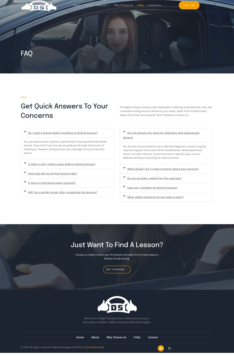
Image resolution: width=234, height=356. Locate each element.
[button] (67, 132)
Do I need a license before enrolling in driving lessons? (62, 133)
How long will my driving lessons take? (52, 173)
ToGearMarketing (94, 347)
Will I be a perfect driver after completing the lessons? (62, 192)
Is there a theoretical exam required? (51, 183)
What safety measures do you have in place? (155, 197)
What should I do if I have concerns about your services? (163, 169)
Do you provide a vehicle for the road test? (154, 178)
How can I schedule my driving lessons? (152, 187)
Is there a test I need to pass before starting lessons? (62, 164)
